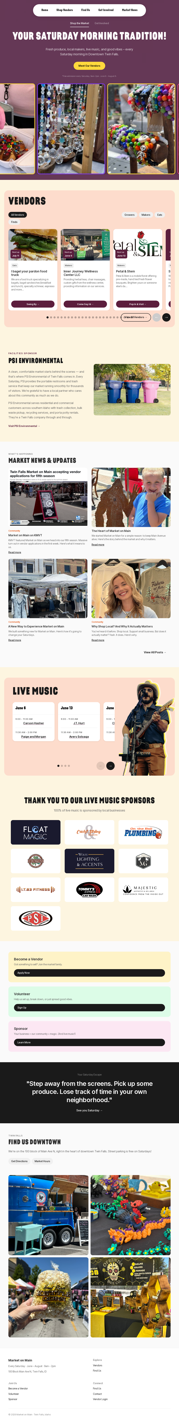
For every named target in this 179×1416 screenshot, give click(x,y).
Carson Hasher (33, 716)
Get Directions (19, 1154)
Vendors (97, 1358)
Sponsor (12, 1391)
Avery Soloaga (79, 729)
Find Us (97, 1363)
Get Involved (102, 23)
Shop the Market (79, 23)
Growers (36, 214)
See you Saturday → (89, 1103)
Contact (97, 1386)
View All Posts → (155, 645)
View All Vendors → (136, 309)
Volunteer (13, 1386)
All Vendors (17, 214)
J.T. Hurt (79, 716)
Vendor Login (100, 1391)
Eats (66, 214)
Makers (52, 214)
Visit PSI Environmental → (24, 418)
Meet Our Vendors (89, 65)
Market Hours (42, 1154)
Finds (79, 214)
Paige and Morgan (33, 729)
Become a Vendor (18, 1381)
